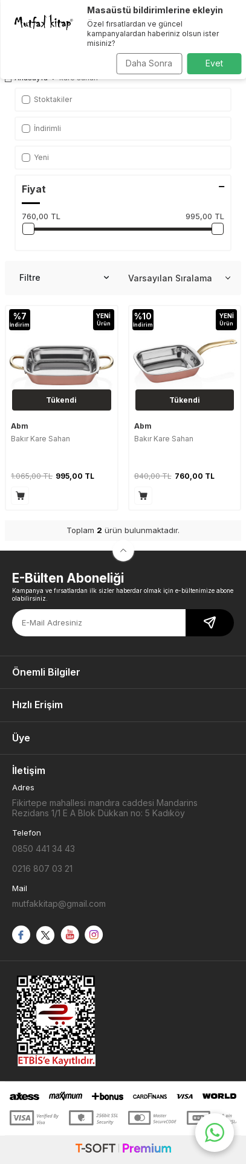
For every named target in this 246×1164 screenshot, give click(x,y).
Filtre (64, 277)
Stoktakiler (47, 99)
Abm (19, 425)
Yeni (35, 157)
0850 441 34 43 (43, 848)
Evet (214, 63)
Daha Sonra (149, 63)
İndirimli (41, 128)
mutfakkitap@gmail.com (59, 903)
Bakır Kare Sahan (40, 438)
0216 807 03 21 (42, 868)
